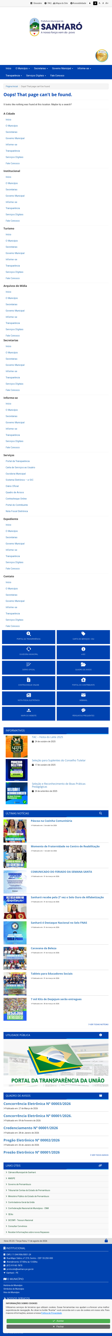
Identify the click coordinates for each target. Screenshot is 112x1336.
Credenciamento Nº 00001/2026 (31, 1127)
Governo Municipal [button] (62, 68)
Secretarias (11, 132)
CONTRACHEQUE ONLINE (28, 685)
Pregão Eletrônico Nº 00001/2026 (32, 1152)
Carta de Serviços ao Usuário (20, 467)
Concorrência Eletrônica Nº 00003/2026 (37, 1103)
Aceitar (58, 1321)
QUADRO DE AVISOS (83, 670)
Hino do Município (12, 1292)
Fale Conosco (57, 75)
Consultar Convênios (16, 1226)
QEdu (9, 1214)
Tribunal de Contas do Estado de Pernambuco (28, 1190)
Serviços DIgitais (14, 157)
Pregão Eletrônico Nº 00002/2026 (32, 1140)
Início (8, 68)
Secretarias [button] (41, 68)
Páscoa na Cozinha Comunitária (51, 821)
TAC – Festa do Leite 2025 (47, 737)
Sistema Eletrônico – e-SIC (19, 479)
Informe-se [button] (84, 68)
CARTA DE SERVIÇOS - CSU (83, 639)
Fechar (58, 1326)
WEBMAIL (83, 700)
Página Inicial (12, 86)
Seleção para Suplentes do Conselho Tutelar (59, 760)
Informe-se (11, 144)
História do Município (13, 1285)
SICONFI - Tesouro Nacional (19, 1220)
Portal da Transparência (18, 461)
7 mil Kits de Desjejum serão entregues (56, 999)
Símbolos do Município (14, 1289)
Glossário (36, 3)
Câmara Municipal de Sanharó (21, 1172)
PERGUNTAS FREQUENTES (83, 716)
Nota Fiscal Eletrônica (17, 511)
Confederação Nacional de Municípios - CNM (27, 1208)
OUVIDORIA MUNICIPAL (28, 654)
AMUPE (10, 1178)
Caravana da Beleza (43, 948)
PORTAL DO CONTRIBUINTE (83, 685)
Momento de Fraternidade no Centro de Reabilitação (65, 846)
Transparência (13, 150)
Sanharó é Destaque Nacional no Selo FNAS (59, 922)
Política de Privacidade (51, 1313)
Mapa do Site (60, 3)
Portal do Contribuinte (17, 505)
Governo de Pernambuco (18, 1184)
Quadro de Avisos (15, 492)
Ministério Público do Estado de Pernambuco (27, 1196)
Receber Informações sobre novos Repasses (27, 1232)
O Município (12, 125)
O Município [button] (23, 68)
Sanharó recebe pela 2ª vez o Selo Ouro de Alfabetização (67, 897)
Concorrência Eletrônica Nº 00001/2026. (38, 1115)
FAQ (47, 3)
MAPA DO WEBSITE (28, 716)
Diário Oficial (12, 486)
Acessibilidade (78, 3)
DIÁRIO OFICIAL (28, 670)
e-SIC (83, 654)
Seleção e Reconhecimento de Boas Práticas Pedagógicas (58, 785)
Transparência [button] (14, 75)
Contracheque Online (16, 498)
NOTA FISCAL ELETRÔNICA (29, 700)
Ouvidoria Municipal (16, 473)
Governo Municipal (15, 138)
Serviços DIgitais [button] (36, 75)
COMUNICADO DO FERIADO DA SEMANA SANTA (61, 871)
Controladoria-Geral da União (20, 1202)
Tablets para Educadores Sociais (52, 973)
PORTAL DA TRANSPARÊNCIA (29, 639)
